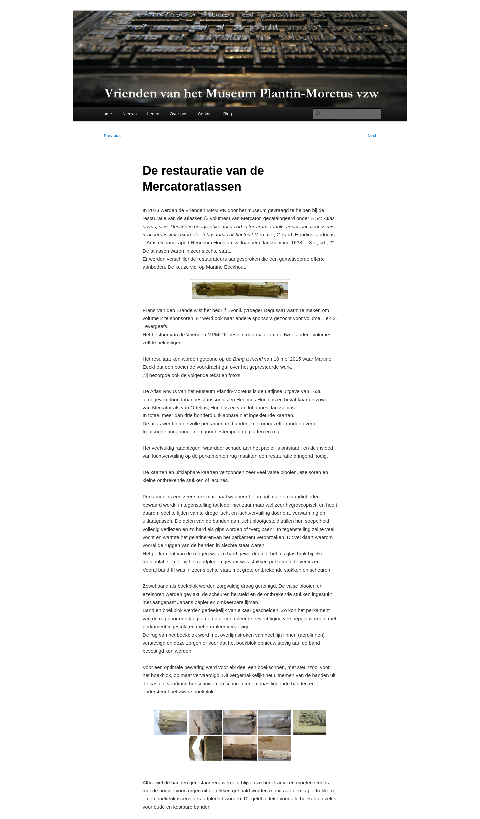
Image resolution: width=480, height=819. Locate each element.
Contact (205, 113)
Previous (110, 135)
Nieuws (129, 113)
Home (106, 113)
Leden (153, 113)
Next (374, 135)
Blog (227, 113)
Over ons (178, 113)
